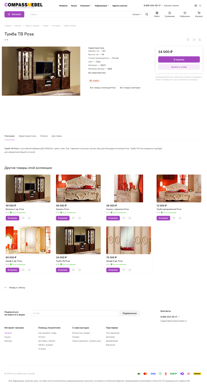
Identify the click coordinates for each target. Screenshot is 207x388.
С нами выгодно (80, 327)
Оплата (44, 136)
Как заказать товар (47, 333)
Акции (7, 337)
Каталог (8, 333)
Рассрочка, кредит (81, 333)
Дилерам (110, 337)
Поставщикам (112, 333)
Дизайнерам (112, 341)
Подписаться (130, 313)
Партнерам (112, 327)
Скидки (75, 337)
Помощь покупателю (49, 327)
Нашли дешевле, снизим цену (86, 341)
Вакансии (110, 345)
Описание (9, 136)
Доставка (57, 136)
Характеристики (27, 136)
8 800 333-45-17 (152, 5)
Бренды (8, 341)
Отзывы (42, 349)
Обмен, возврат (45, 345)
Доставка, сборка (46, 341)
